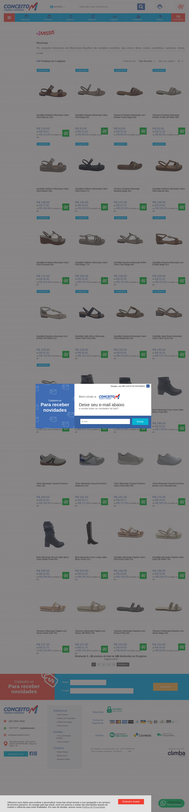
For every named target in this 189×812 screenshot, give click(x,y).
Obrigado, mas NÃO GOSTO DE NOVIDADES (128, 386)
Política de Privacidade (93, 807)
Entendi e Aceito (131, 801)
